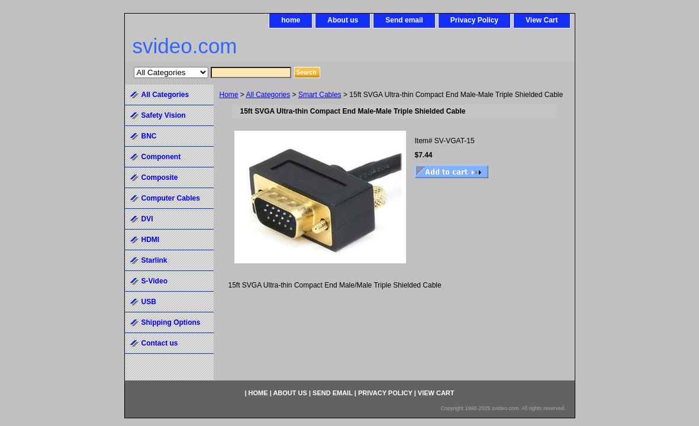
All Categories (268, 95)
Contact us (159, 343)
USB (148, 302)
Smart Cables (320, 95)
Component (161, 157)
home (290, 20)
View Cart (542, 20)
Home (229, 95)
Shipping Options (171, 322)
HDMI (150, 239)
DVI (147, 219)
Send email (404, 20)
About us (342, 20)
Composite (159, 177)
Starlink (154, 260)
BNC (149, 136)
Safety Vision (163, 115)
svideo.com (185, 45)
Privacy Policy (474, 20)
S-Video (154, 281)
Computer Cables (170, 198)
